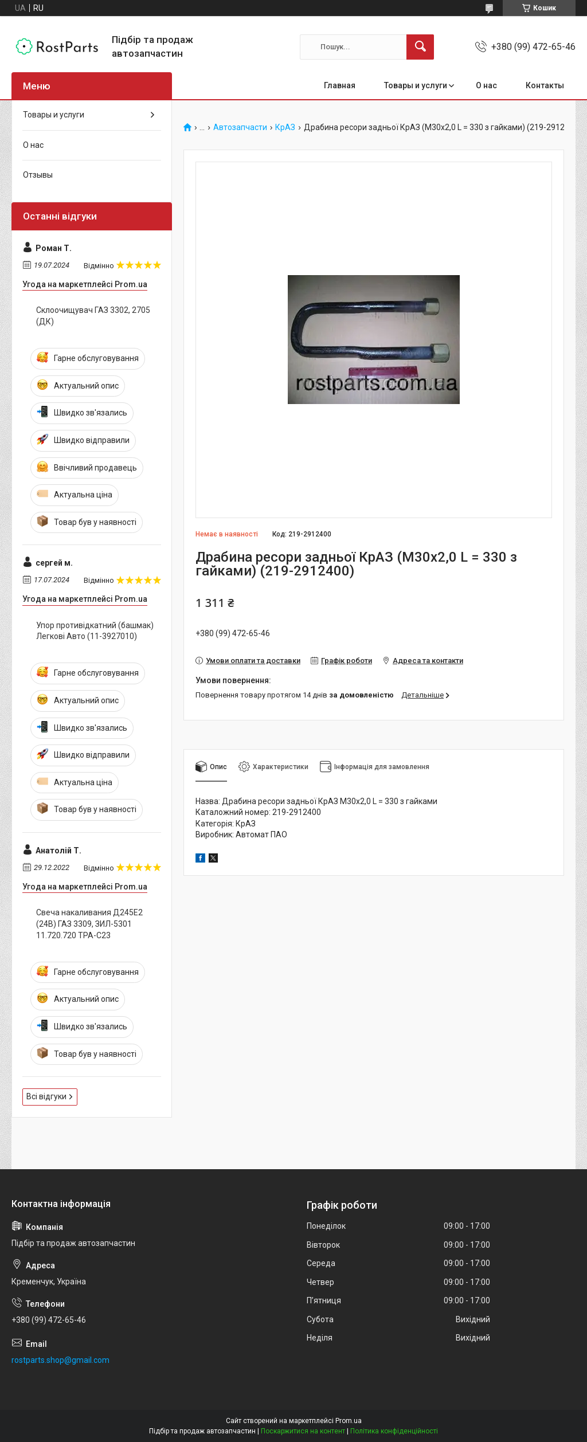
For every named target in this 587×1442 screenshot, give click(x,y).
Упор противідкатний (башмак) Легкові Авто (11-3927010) (95, 631)
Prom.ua (348, 1421)
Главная (339, 85)
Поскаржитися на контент (303, 1431)
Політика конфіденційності (394, 1431)
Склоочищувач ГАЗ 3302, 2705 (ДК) (93, 315)
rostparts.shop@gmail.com (60, 1360)
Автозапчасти (240, 127)
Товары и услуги (415, 85)
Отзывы (38, 174)
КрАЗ (285, 127)
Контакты (545, 85)
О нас (486, 85)
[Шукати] (420, 47)
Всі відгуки (46, 1096)
